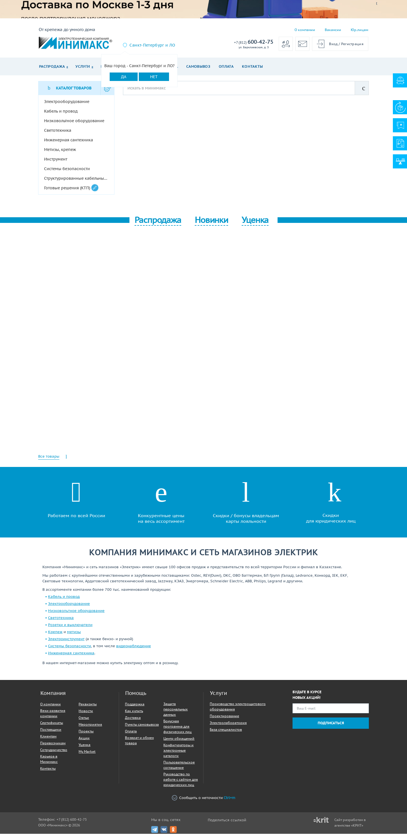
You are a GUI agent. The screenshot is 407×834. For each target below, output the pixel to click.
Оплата (226, 66)
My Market (87, 752)
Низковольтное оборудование (76, 611)
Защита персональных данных (175, 709)
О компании (305, 30)
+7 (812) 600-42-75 (72, 820)
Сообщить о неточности (203, 798)
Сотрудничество (53, 750)
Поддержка (134, 704)
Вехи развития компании (52, 713)
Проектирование (224, 716)
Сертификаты (51, 723)
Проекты (86, 731)
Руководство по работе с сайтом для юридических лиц (180, 779)
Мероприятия (90, 725)
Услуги (82, 66)
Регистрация (352, 44)
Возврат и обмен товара (139, 740)
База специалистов (226, 730)
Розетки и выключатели (70, 625)
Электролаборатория (228, 723)
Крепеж (55, 632)
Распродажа (52, 66)
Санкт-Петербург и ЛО (152, 45)
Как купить (134, 711)
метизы (74, 632)
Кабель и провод (64, 596)
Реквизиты (88, 704)
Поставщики (50, 730)
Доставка (133, 718)
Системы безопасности (69, 646)
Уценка (84, 745)
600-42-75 (253, 42)
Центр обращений (178, 739)
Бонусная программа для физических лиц (177, 726)
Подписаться (331, 723)
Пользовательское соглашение (179, 765)
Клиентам (48, 736)
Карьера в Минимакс (49, 759)
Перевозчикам (53, 743)
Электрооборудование (69, 604)
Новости (86, 711)
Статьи (84, 718)
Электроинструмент (66, 639)
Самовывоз (198, 66)
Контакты (252, 66)
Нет (154, 76)
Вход (333, 44)
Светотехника (61, 618)
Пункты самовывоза (142, 725)
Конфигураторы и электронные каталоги (178, 750)
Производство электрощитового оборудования (238, 707)
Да (123, 76)
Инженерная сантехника (71, 653)
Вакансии (333, 30)
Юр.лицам (359, 30)
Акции (84, 738)
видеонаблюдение (133, 646)
